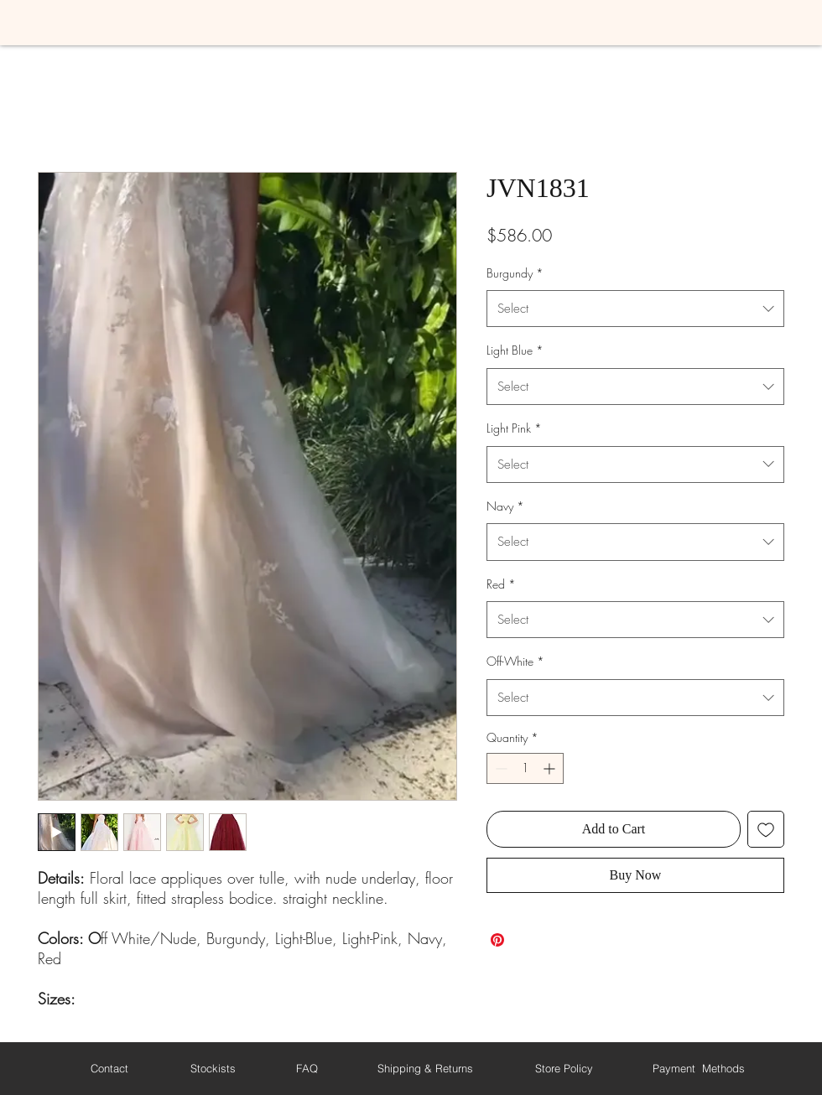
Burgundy (515, 273)
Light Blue (515, 350)
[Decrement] (499, 768)
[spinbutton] (525, 768)
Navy (505, 506)
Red (501, 584)
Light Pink (514, 428)
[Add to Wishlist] (765, 829)
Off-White (515, 661)
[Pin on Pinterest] (497, 940)
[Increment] (550, 768)
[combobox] (635, 308)
